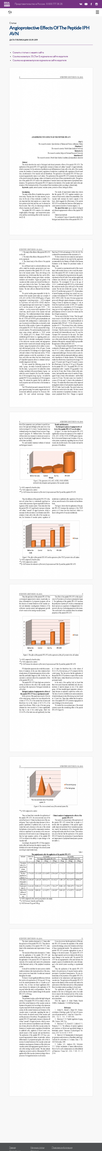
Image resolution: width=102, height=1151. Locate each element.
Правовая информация (62, 1148)
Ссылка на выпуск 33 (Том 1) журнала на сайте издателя (40, 56)
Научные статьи (37, 1148)
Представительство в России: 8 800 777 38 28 (39, 4)
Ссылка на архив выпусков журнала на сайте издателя (39, 60)
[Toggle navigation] (97, 12)
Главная (12, 1148)
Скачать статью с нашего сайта (28, 52)
